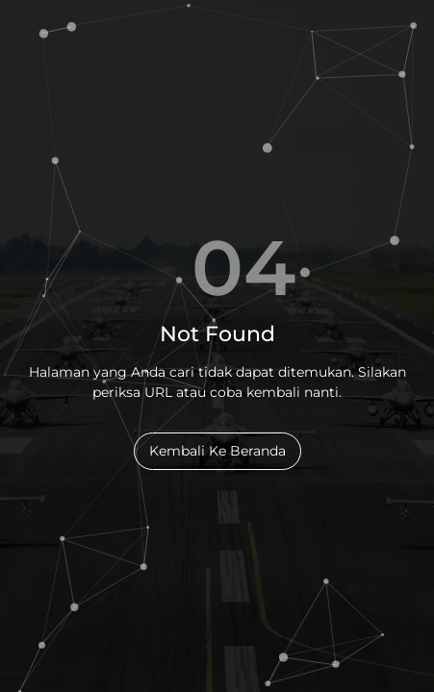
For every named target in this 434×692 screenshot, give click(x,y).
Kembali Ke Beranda (217, 450)
